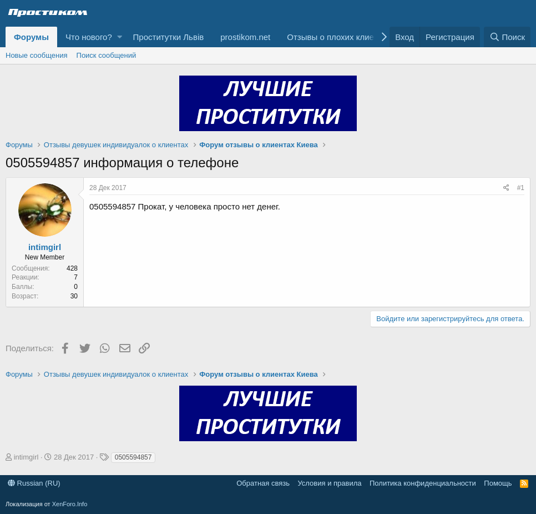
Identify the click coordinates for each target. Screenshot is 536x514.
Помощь (498, 483)
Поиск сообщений (106, 55)
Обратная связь (263, 483)
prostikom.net (245, 37)
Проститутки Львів (168, 37)
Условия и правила (329, 483)
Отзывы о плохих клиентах (339, 37)
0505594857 (133, 457)
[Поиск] (507, 37)
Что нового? (88, 37)
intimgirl (44, 247)
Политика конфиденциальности (423, 483)
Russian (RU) (34, 483)
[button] (119, 37)
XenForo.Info (70, 504)
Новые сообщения (37, 55)
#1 (520, 188)
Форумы (31, 37)
